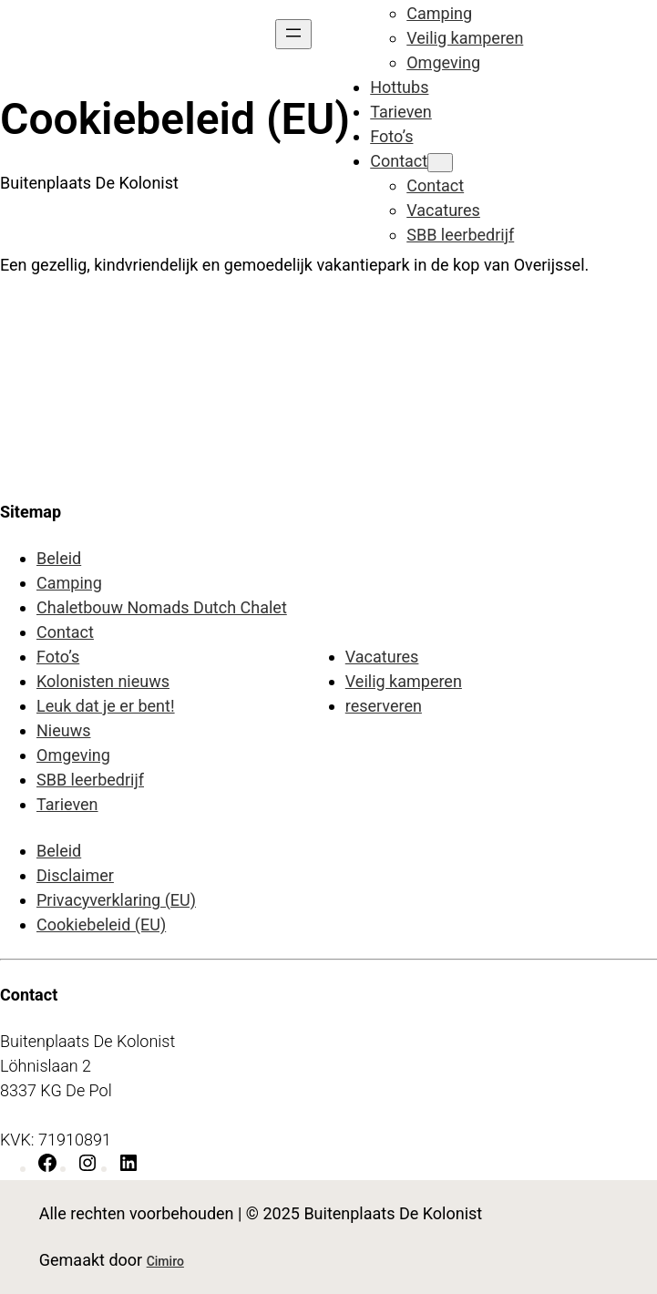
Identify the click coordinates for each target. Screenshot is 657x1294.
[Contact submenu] (440, 162)
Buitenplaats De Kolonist (89, 182)
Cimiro (165, 1261)
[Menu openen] (293, 34)
